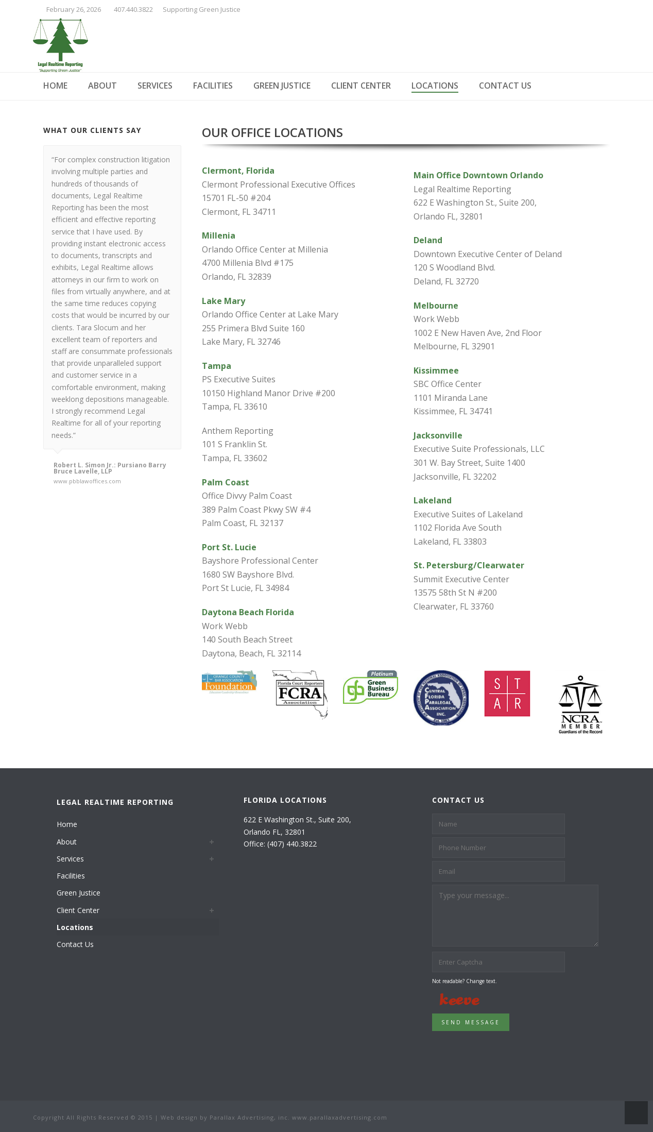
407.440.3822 (133, 9)
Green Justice (282, 85)
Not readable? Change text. (464, 981)
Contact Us (505, 85)
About (102, 85)
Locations (434, 85)
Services (155, 85)
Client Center (361, 85)
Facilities (213, 85)
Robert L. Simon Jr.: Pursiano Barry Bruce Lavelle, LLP (110, 468)
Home (55, 85)
